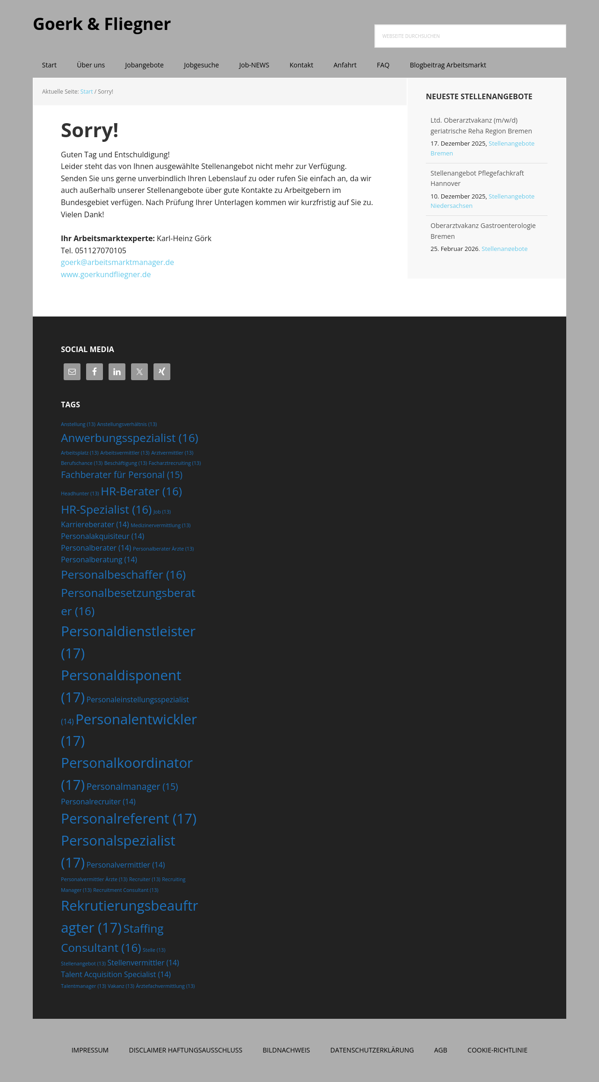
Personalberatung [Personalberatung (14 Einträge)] (99, 559)
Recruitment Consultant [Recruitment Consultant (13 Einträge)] (125, 890)
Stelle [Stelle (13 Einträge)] (154, 950)
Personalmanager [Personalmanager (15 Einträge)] (132, 786)
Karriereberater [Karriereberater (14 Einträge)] (95, 524)
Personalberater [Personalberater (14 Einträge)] (96, 548)
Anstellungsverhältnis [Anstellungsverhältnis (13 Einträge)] (127, 424)
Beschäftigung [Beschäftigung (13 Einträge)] (125, 463)
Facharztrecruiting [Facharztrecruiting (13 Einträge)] (175, 463)
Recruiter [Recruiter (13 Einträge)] (145, 879)
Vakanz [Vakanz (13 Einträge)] (121, 986)
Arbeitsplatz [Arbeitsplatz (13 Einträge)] (79, 452)
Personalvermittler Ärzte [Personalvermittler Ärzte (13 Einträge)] (94, 879)
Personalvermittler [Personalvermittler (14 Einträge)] (126, 865)
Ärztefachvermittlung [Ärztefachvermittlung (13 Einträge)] (165, 986)
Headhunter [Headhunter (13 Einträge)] (80, 493)
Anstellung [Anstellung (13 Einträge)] (78, 424)
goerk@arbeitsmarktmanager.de (117, 262)
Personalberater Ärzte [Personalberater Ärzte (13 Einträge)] (163, 548)
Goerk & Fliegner (103, 23)
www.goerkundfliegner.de (106, 274)
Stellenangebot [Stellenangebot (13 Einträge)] (83, 963)
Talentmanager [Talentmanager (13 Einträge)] (83, 986)
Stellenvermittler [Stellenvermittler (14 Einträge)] (143, 962)
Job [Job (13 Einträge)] (162, 511)
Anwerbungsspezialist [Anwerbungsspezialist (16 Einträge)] (129, 437)
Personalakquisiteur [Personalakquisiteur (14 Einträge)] (102, 536)
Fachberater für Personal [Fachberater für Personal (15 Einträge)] (122, 475)
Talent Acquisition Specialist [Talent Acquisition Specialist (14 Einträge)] (116, 974)
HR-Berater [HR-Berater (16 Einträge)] (141, 491)
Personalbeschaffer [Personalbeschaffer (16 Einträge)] (123, 574)
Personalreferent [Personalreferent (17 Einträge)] (129, 818)
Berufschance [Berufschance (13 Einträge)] (81, 463)
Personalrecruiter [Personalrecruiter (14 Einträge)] (98, 801)
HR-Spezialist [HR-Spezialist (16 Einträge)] (106, 509)
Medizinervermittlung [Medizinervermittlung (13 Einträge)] (160, 525)
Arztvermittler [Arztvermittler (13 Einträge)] (172, 452)
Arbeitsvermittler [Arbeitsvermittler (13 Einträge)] (124, 452)
